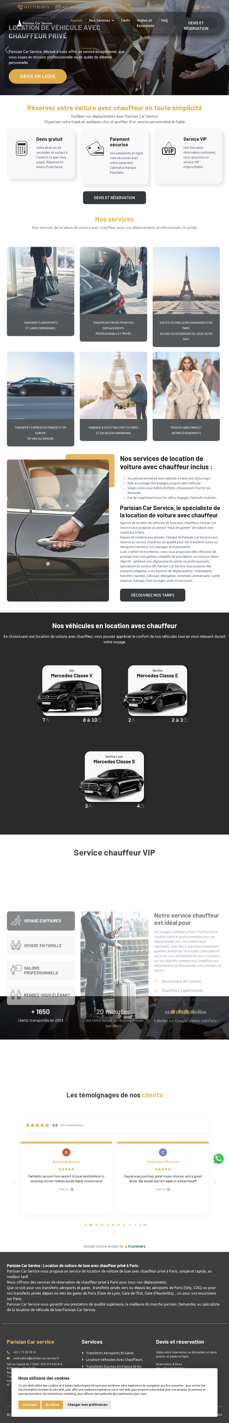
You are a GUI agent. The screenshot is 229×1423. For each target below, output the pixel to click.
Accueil (76, 20)
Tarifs (125, 20)
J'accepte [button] (29, 1404)
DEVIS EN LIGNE (37, 76)
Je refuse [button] (52, 1404)
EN (208, 7)
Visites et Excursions (145, 23)
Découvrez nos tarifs (152, 595)
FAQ (164, 20)
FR (202, 7)
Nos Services (99, 20)
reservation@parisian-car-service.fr (86, 7)
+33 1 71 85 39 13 (36, 7)
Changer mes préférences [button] (87, 1404)
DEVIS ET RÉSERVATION (196, 25)
